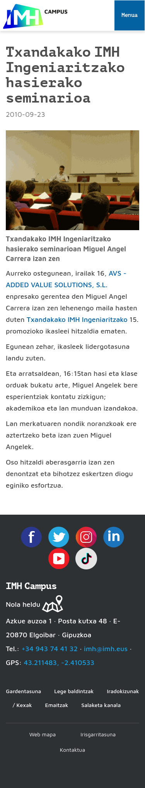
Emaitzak (56, 705)
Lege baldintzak (74, 691)
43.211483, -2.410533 (59, 662)
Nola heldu (23, 604)
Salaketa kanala (101, 705)
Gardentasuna (23, 691)
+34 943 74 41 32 (49, 649)
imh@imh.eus (106, 649)
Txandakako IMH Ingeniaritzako (77, 319)
